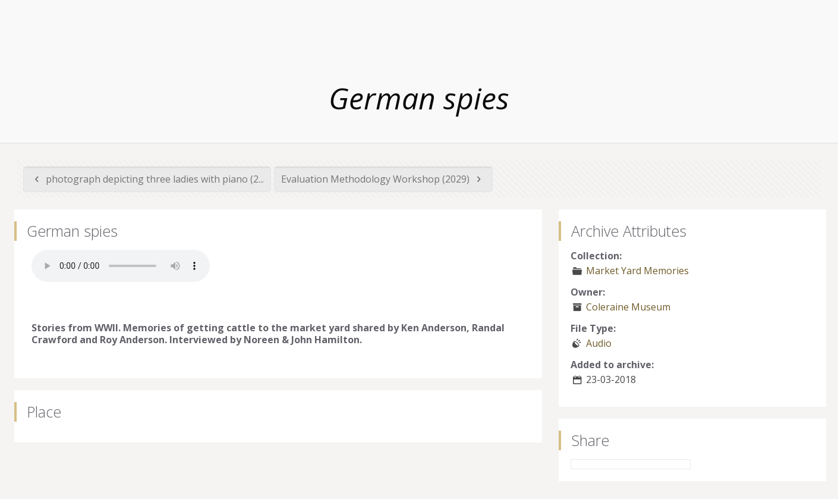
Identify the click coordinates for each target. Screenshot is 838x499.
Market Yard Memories (637, 270)
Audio (599, 343)
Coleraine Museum (628, 306)
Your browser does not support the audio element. (120, 266)
